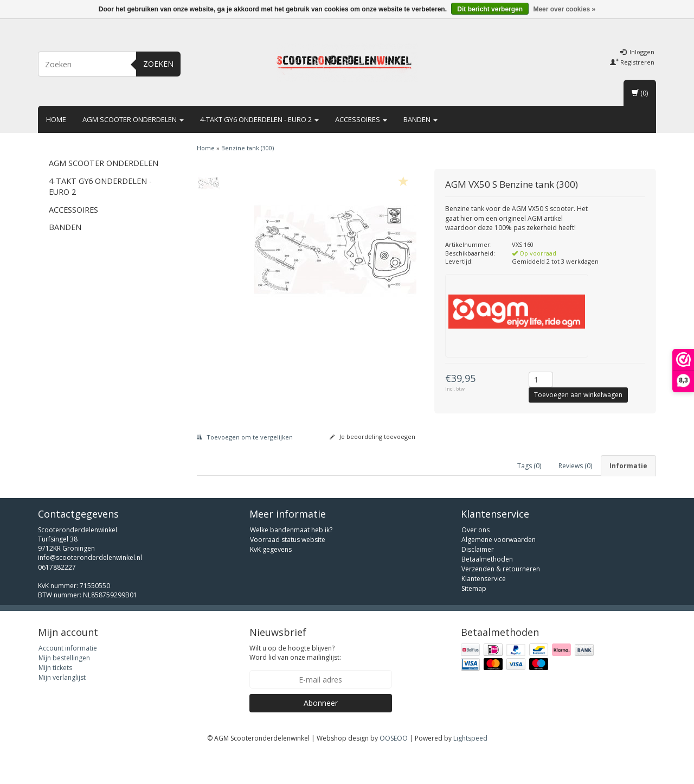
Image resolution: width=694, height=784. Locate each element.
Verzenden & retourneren (500, 599)
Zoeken (158, 64)
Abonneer (321, 734)
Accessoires (361, 119)
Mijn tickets (55, 698)
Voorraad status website (287, 570)
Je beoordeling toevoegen (372, 436)
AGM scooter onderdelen (133, 119)
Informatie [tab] (628, 465)
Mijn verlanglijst (62, 708)
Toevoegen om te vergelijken (245, 437)
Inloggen (637, 52)
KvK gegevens (271, 580)
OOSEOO (394, 769)
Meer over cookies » (564, 9)
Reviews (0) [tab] (575, 465)
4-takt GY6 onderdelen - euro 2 (259, 119)
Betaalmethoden (487, 590)
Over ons (475, 560)
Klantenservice (483, 609)
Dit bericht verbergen (490, 9)
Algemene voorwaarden (498, 570)
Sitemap (473, 619)
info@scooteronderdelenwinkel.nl (90, 589)
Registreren (632, 62)
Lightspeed (470, 769)
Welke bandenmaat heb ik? (291, 560)
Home (56, 119)
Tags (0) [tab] (529, 465)
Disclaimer (477, 580)
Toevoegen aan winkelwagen (578, 394)
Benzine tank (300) (247, 148)
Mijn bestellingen (64, 688)
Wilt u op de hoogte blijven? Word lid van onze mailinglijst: (295, 683)
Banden (420, 119)
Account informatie (67, 679)
